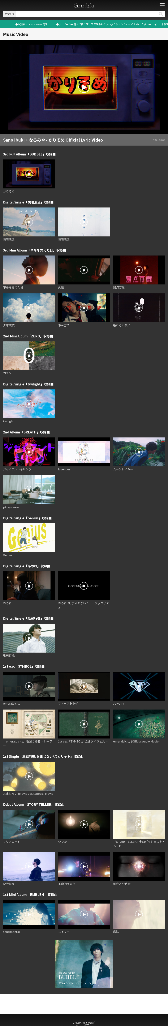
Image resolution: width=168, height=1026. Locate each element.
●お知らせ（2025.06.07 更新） (112, 24)
